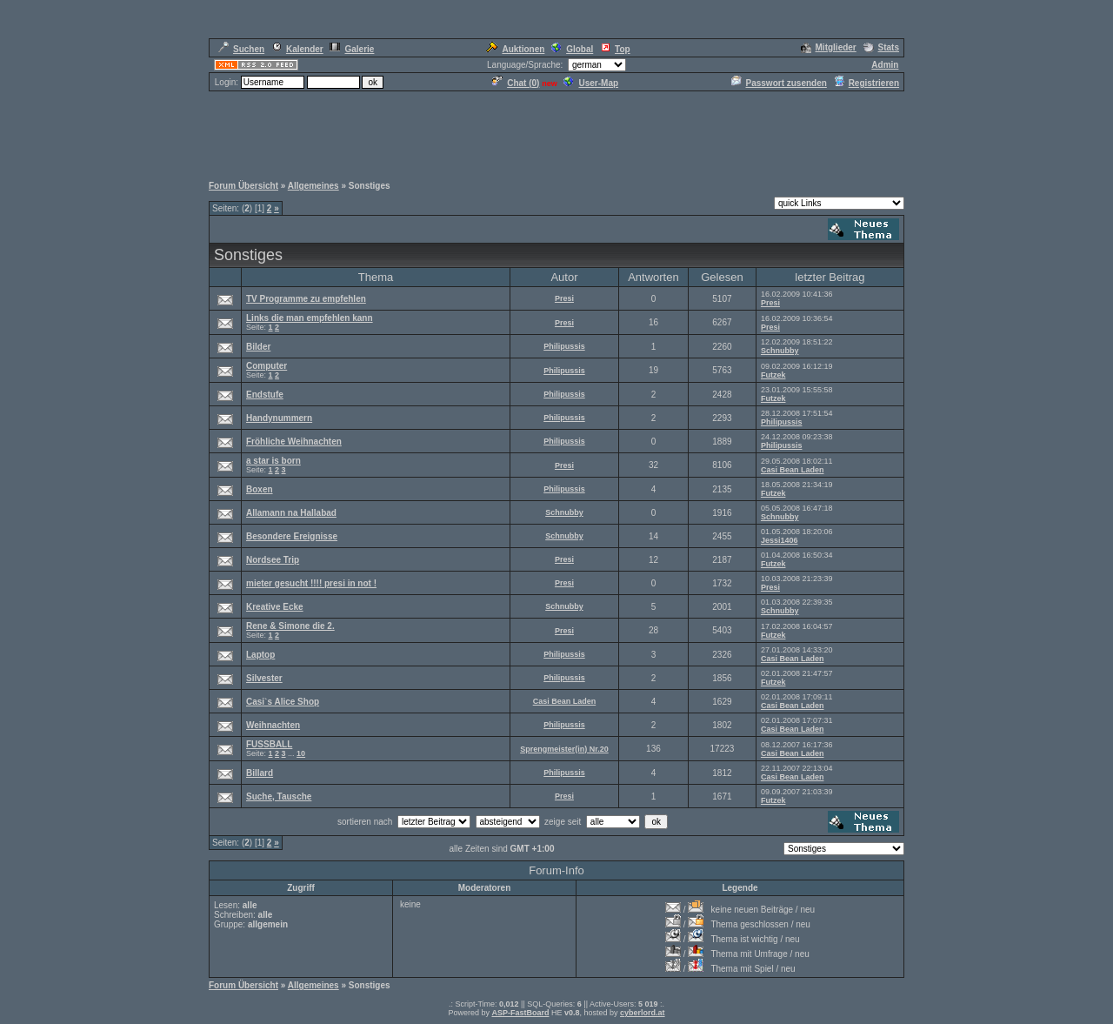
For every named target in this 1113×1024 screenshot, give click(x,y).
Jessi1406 (779, 540)
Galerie (352, 49)
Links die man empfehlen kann (309, 318)
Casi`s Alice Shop (282, 701)
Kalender (297, 49)
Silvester (264, 678)
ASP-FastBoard (520, 1012)
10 (301, 753)
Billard (259, 773)
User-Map (590, 83)
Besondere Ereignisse (291, 536)
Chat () (515, 83)
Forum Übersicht (243, 186)
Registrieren (866, 83)
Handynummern (279, 418)
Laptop (260, 654)
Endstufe (264, 394)
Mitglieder (828, 47)
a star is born (273, 460)
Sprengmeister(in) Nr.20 (564, 749)
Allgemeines (313, 186)
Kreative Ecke (274, 607)
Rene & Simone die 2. (290, 626)
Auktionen (515, 49)
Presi (564, 298)
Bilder (258, 346)
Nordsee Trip (272, 560)
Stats (881, 47)
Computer (266, 366)
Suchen (241, 49)
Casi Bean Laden (792, 469)
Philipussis (564, 346)
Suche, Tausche (278, 796)
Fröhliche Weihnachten (294, 441)
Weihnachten (273, 725)
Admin (884, 65)
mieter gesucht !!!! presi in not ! (311, 583)
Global (572, 49)
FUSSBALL (269, 744)
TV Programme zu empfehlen (306, 299)
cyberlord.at (642, 1012)
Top (615, 49)
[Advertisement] (556, 132)
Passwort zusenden (779, 83)
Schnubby (780, 350)
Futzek (773, 375)
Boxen (259, 489)
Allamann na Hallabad (291, 513)
